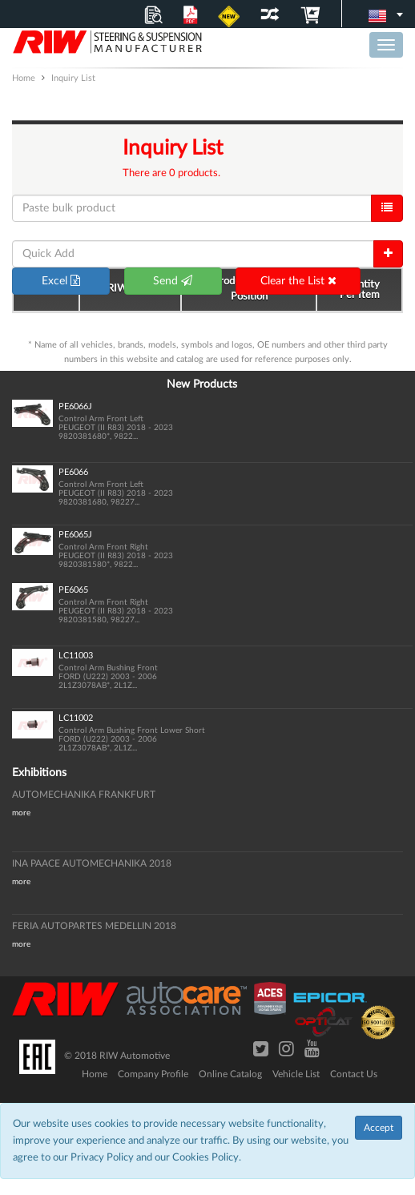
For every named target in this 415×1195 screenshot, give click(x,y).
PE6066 (73, 472)
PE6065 (73, 589)
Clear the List (298, 281)
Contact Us (353, 1074)
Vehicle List (296, 1074)
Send (172, 281)
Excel (61, 281)
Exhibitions (39, 773)
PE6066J (75, 406)
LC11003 (75, 655)
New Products (202, 384)
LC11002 (75, 718)
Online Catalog (230, 1074)
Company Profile (153, 1074)
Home (94, 1074)
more (21, 813)
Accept (378, 1128)
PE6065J (75, 534)
